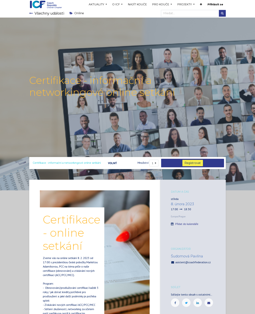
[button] (201, 4)
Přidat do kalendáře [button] (186, 224)
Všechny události (46, 13)
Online (77, 13)
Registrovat (193, 163)
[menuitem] (137, 4)
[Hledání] (222, 13)
